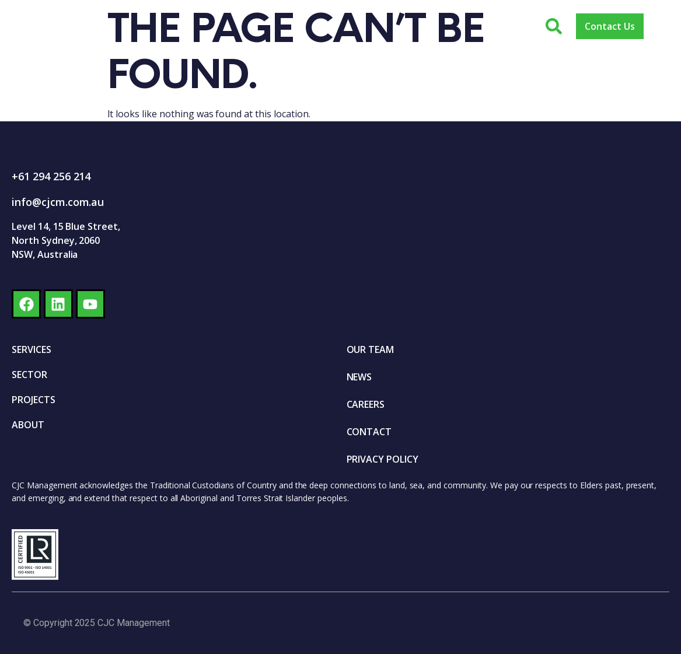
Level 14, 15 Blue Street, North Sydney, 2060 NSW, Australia (66, 240)
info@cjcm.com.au (58, 202)
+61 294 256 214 (51, 176)
